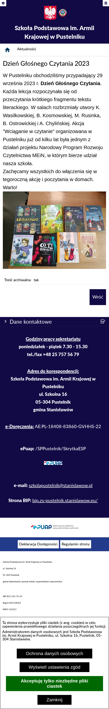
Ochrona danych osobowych (54, 653)
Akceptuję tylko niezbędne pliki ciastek (54, 683)
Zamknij (54, 699)
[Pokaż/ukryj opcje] (3, 3)
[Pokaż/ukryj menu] (105, 3)
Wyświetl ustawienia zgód (54, 667)
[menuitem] (38, 544)
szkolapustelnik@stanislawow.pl (61, 485)
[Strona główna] (7, 50)
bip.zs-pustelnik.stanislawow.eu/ (65, 500)
